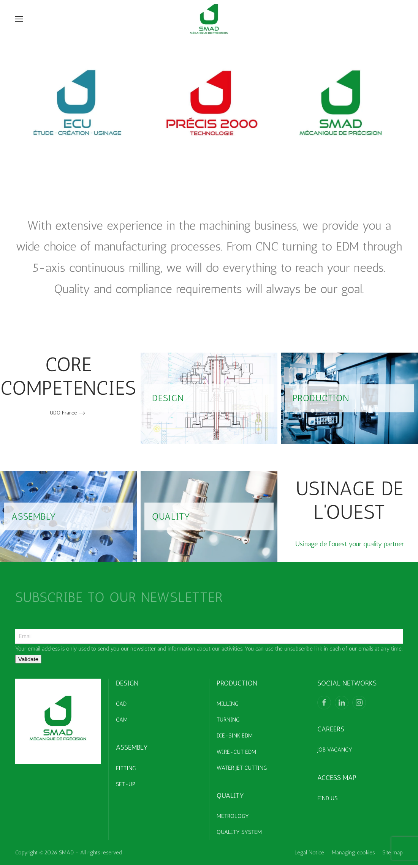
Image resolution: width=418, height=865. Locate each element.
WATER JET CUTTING (242, 767)
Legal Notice (309, 852)
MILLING (227, 703)
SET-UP (125, 784)
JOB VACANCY (334, 749)
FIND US (327, 798)
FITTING (126, 768)
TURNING (228, 719)
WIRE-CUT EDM (236, 751)
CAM (122, 719)
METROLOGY (233, 816)
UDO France (63, 413)
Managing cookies (353, 852)
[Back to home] (209, 19)
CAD (121, 703)
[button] (19, 19)
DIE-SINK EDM (235, 735)
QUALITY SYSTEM (239, 832)
